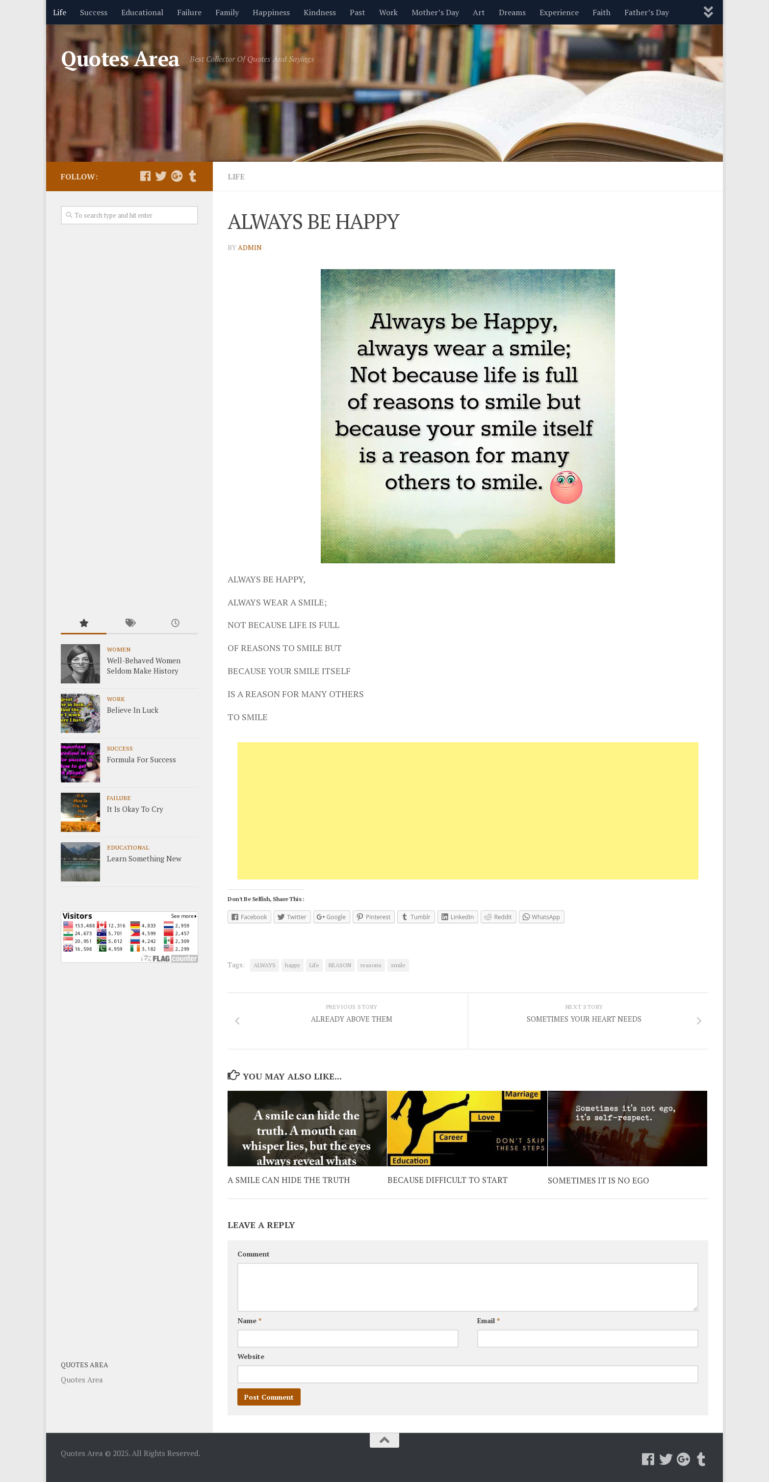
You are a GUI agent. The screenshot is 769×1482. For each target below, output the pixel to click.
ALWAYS (265, 965)
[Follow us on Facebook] (145, 176)
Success (93, 12)
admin (250, 247)
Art (479, 12)
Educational (142, 12)
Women (118, 649)
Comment (253, 1253)
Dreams (512, 12)
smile (398, 965)
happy (292, 965)
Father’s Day (646, 12)
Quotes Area (120, 58)
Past (357, 12)
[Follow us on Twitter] (161, 176)
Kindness (320, 12)
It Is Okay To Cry (135, 809)
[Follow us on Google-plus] (176, 176)
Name (249, 1320)
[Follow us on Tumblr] (192, 176)
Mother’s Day (435, 12)
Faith (601, 12)
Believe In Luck (132, 710)
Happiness (271, 12)
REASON (340, 965)
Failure (189, 12)
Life (59, 12)
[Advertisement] (467, 810)
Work (388, 12)
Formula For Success (141, 759)
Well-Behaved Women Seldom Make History (143, 665)
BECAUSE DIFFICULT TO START (447, 1180)
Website (250, 1356)
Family (227, 12)
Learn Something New (144, 858)
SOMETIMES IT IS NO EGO (598, 1180)
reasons (371, 965)
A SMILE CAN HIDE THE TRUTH (289, 1180)
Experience (559, 12)
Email (488, 1320)
